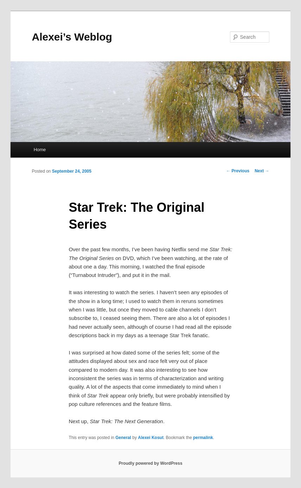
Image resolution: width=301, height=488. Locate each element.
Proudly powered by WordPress (150, 463)
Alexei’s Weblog (72, 37)
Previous (237, 170)
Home (40, 149)
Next (262, 170)
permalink (203, 437)
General (123, 437)
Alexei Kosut (151, 437)
